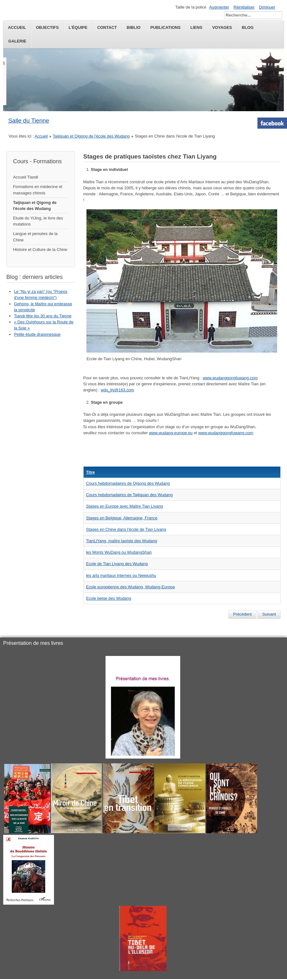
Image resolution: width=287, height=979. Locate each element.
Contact (107, 27)
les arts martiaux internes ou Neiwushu (121, 575)
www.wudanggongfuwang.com (230, 377)
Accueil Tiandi (25, 177)
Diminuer (267, 7)
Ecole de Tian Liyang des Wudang (117, 563)
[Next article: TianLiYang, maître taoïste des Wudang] (269, 614)
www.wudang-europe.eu (171, 432)
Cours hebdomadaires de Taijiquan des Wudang (129, 494)
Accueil (17, 27)
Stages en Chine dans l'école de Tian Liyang (126, 529)
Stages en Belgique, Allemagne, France (122, 518)
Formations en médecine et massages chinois (37, 189)
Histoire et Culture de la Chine (40, 249)
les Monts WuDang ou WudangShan (119, 552)
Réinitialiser (244, 7)
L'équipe (78, 27)
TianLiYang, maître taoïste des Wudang (121, 540)
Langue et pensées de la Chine (35, 236)
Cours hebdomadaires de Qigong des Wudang (128, 483)
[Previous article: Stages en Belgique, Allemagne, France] (242, 614)
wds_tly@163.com (117, 390)
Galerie (17, 41)
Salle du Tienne (28, 120)
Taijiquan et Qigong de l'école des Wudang (91, 136)
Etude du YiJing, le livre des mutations (38, 221)
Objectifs (47, 27)
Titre (90, 472)
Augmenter (219, 7)
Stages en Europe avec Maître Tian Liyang (124, 506)
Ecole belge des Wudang (108, 598)
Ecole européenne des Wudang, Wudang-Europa (130, 586)
